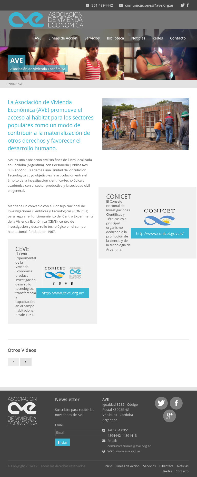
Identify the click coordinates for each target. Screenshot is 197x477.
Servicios (92, 38)
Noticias (138, 38)
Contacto (178, 38)
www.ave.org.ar (128, 451)
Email (59, 425)
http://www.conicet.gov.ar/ (159, 233)
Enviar (62, 442)
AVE (38, 38)
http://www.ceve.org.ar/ (63, 292)
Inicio (11, 84)
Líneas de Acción (62, 38)
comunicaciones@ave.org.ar (149, 5)
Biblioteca (115, 38)
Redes (157, 38)
